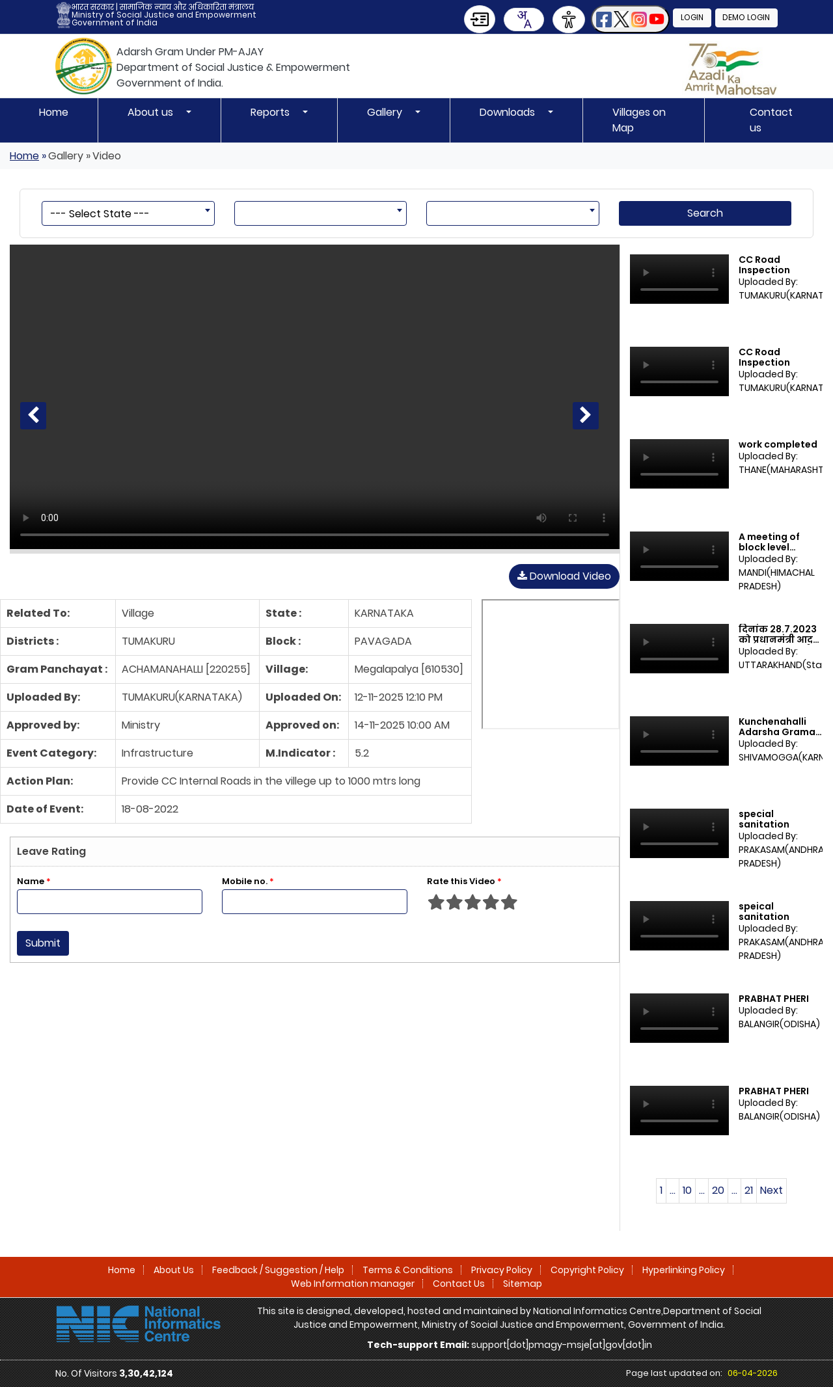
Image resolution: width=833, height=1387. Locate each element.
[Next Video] (586, 415)
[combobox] (523, 19)
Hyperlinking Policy (683, 1269)
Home (53, 112)
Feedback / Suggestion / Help (278, 1269)
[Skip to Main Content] (479, 19)
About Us (174, 1269)
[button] (629, 19)
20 (718, 1190)
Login (691, 17)
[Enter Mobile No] (314, 901)
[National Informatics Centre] (138, 1323)
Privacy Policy (501, 1269)
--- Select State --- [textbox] (100, 213)
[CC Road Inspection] (315, 397)
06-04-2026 (753, 1373)
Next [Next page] (771, 1190)
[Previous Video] (33, 415)
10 (687, 1190)
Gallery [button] (386, 112)
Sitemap (522, 1283)
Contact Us (459, 1283)
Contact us (771, 120)
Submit (43, 943)
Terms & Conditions (407, 1269)
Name (34, 881)
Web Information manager (353, 1283)
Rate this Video (464, 881)
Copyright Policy (587, 1269)
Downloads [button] (509, 112)
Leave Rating (51, 851)
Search (705, 213)
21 (748, 1190)
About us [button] (152, 112)
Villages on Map (639, 120)
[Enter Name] (109, 901)
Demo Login (746, 17)
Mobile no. (248, 881)
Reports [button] (271, 112)
